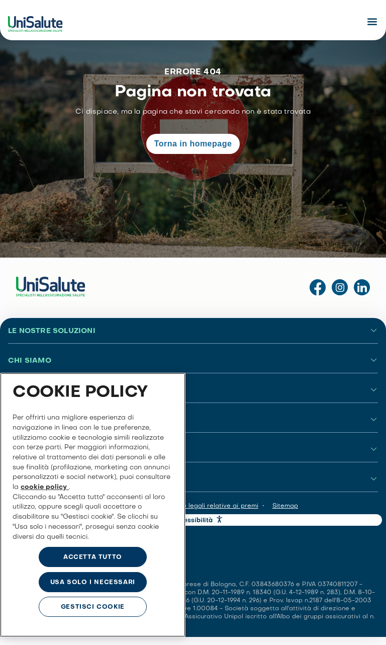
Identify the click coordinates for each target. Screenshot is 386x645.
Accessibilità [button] (192, 521)
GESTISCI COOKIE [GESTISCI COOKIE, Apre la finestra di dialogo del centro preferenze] (93, 607)
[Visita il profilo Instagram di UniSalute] (340, 288)
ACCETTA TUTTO (92, 557)
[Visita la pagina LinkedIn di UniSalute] (362, 288)
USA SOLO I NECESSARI (92, 583)
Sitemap (285, 506)
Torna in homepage (193, 143)
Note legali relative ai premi (214, 506)
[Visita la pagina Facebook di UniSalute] (318, 288)
